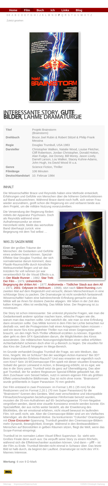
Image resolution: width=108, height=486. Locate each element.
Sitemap (7, 484)
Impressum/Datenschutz (25, 484)
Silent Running (86, 287)
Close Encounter (19, 420)
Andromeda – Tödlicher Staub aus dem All (75, 284)
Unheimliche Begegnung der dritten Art (22, 282)
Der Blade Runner (18, 277)
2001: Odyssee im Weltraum (32, 287)
